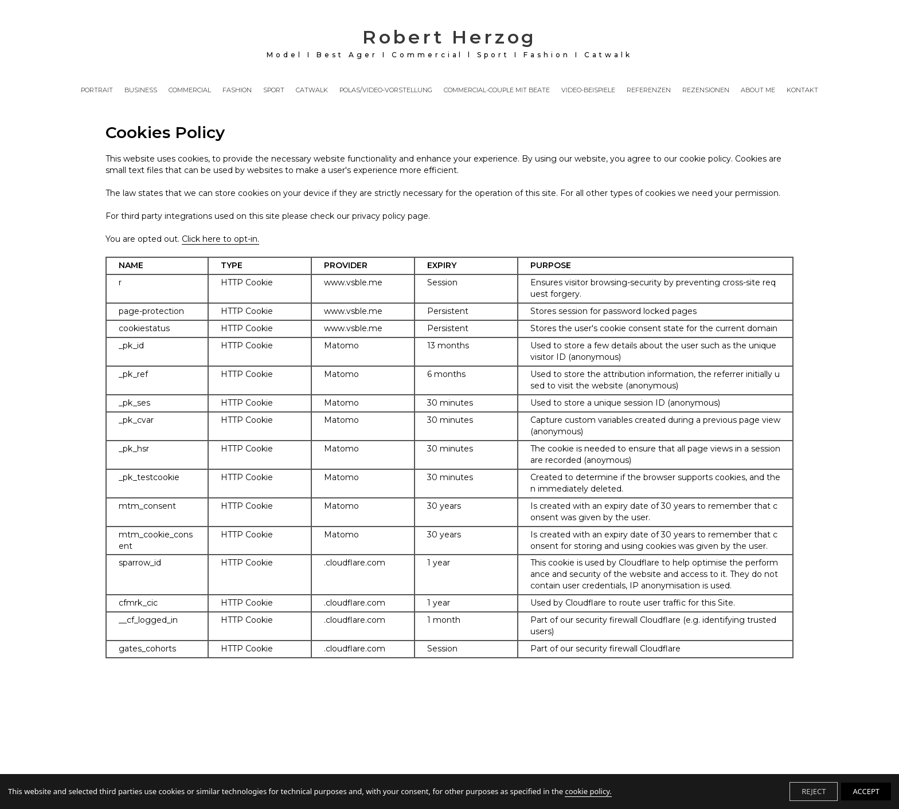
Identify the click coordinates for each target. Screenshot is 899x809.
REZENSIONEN (705, 90)
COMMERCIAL (190, 90)
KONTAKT (802, 90)
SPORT (273, 90)
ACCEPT (866, 791)
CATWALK (312, 90)
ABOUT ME (758, 90)
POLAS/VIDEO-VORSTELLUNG (385, 90)
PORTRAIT (97, 90)
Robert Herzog (449, 42)
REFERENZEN (649, 90)
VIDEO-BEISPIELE (588, 90)
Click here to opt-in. (220, 239)
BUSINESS (140, 90)
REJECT (814, 791)
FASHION (237, 90)
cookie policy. (588, 791)
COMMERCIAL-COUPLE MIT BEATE (497, 90)
